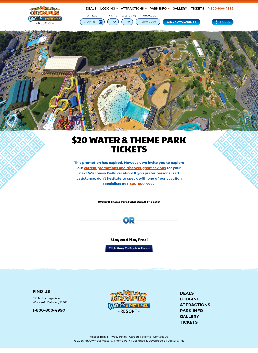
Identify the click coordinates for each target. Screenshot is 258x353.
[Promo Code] (148, 21)
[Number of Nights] (113, 21)
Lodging (107, 8)
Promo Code (148, 20)
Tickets (197, 8)
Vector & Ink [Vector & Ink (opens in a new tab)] (176, 340)
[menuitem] (92, 8)
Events (146, 336)
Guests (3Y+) (127, 20)
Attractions (132, 8)
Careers (134, 336)
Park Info (158, 8)
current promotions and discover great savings (125, 168)
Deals (91, 8)
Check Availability (181, 21)
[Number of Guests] (127, 21)
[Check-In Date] (92, 21)
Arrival (92, 20)
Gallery (180, 8)
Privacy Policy (118, 336)
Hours (222, 22)
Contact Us (160, 336)
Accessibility (98, 336)
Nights (113, 20)
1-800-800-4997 (220, 8)
